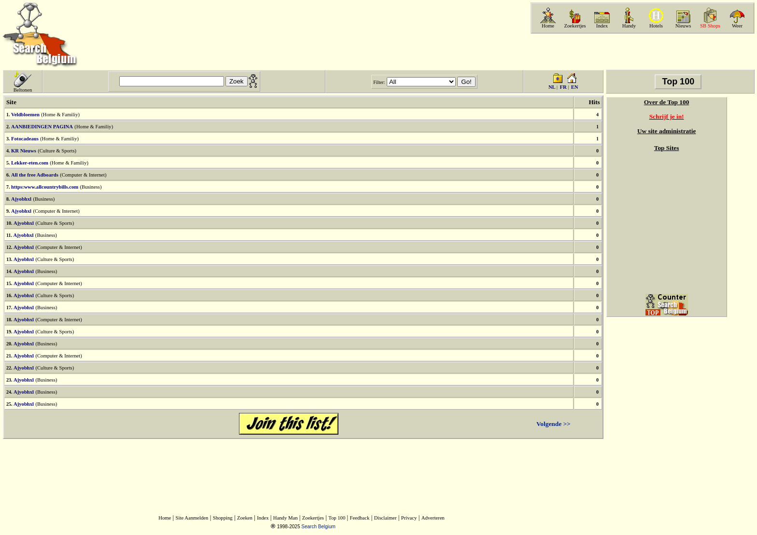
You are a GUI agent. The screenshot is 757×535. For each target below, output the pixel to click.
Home (548, 25)
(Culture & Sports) (57, 150)
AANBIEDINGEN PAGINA (42, 126)
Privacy (409, 518)
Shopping (223, 518)
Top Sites (666, 147)
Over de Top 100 (666, 102)
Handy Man (285, 518)
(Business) (90, 187)
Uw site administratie (666, 131)
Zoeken (244, 518)
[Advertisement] (642, 51)
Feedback (360, 518)
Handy (629, 25)
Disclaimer (385, 518)
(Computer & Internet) (83, 175)
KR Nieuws (23, 150)
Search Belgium (318, 526)
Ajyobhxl (21, 199)
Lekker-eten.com (29, 162)
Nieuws (683, 25)
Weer (737, 25)
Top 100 (336, 518)
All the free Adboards (34, 175)
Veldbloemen (25, 114)
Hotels (656, 25)
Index (602, 25)
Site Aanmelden (192, 518)
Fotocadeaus (25, 138)
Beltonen (23, 90)
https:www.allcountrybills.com (44, 187)
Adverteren (433, 518)
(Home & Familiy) (60, 114)
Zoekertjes (575, 25)
